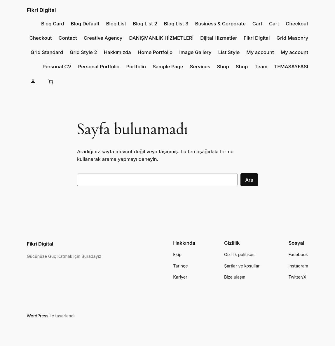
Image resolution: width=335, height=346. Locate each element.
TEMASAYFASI (291, 66)
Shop (223, 66)
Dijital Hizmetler (218, 38)
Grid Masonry (292, 38)
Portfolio (136, 66)
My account (260, 52)
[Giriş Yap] (33, 82)
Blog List (116, 24)
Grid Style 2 (83, 52)
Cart (257, 24)
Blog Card (52, 24)
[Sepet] (51, 82)
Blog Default (85, 24)
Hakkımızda (117, 52)
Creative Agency (103, 38)
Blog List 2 (145, 24)
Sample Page (168, 66)
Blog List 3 (176, 24)
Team (260, 66)
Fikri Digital (41, 10)
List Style (229, 52)
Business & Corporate (220, 24)
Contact (68, 38)
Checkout (297, 24)
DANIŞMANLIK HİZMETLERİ (161, 38)
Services (200, 66)
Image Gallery (195, 52)
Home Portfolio (155, 52)
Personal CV (57, 66)
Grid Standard (47, 52)
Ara (249, 180)
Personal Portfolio (99, 66)
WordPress (37, 315)
